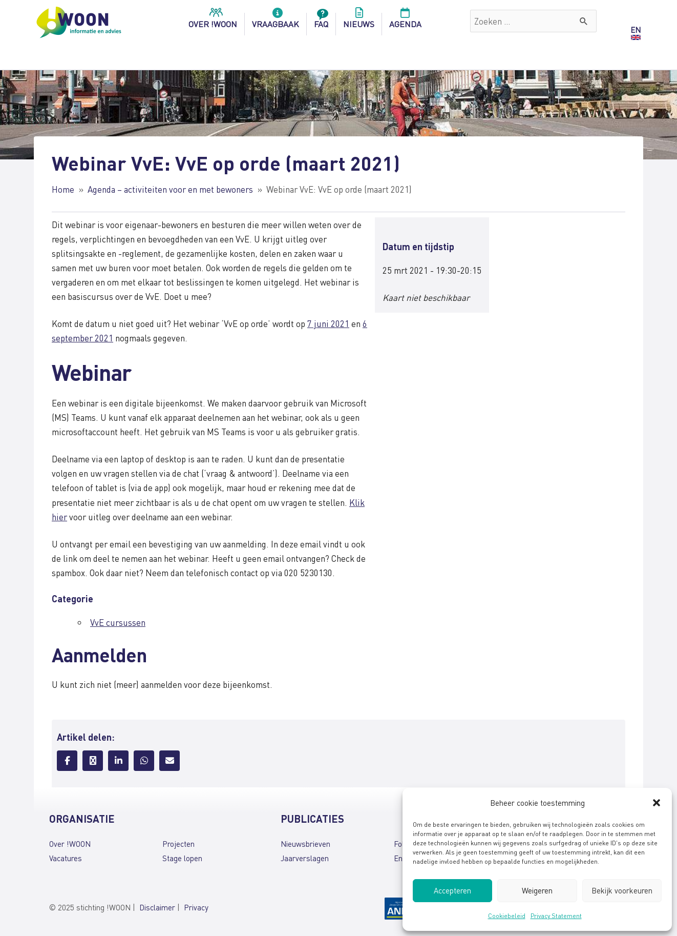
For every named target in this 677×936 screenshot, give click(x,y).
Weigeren (537, 890)
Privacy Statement (556, 916)
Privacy (196, 907)
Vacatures (65, 858)
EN (635, 30)
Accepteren (452, 890)
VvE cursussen (117, 622)
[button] (656, 803)
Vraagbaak (275, 21)
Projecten (178, 844)
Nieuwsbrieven (305, 844)
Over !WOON (70, 844)
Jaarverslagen (305, 858)
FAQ (321, 21)
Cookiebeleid (506, 916)
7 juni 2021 (328, 323)
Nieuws (358, 21)
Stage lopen (182, 858)
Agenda (405, 21)
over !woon (212, 21)
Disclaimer (157, 907)
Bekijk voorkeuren (621, 890)
